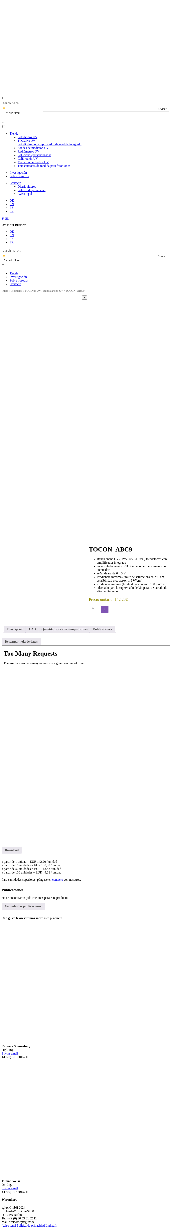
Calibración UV (28, 158)
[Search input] (85, 103)
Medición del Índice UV (33, 162)
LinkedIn (51, 1225)
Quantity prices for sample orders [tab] (65, 629)
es (3, 122)
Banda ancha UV (53, 290)
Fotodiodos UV (27, 137)
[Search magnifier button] (166, 108)
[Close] (84, 297)
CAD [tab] (32, 629)
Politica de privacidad (32, 190)
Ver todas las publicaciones (23, 906)
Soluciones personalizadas (34, 155)
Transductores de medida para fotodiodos (44, 165)
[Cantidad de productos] (94, 608)
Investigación (18, 172)
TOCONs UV (49, 142)
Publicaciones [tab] (102, 629)
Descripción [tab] (15, 629)
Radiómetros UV (28, 151)
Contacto (15, 183)
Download (12, 850)
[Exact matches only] (3, 116)
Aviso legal (25, 193)
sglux (5, 218)
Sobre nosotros (19, 176)
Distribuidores (27, 186)
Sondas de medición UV (33, 148)
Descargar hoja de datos (21, 641)
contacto (57, 879)
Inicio (5, 290)
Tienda (14, 133)
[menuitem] (12, 200)
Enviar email (10, 1053)
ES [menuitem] (11, 238)
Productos (17, 290)
